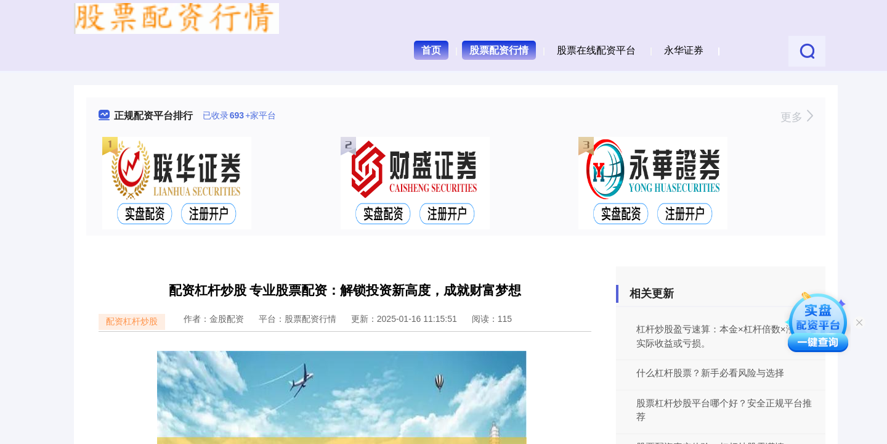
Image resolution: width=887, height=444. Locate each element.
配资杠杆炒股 (132, 321)
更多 (796, 117)
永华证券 (683, 50)
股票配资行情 (499, 50)
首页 (431, 50)
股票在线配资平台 (596, 50)
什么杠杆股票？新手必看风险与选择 (710, 373)
